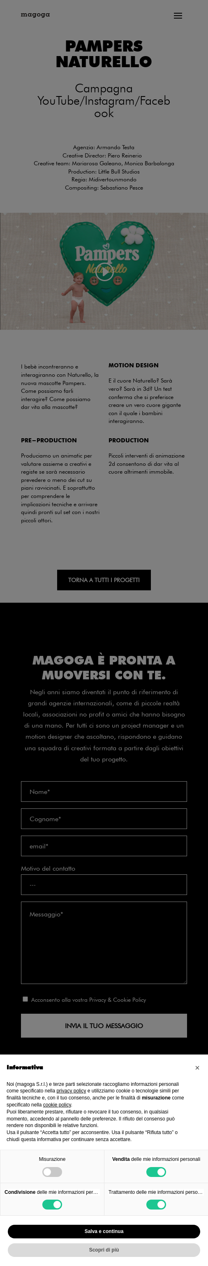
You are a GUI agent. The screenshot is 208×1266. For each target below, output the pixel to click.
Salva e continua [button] (104, 1231)
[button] (197, 1067)
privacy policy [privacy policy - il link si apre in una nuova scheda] (71, 1091)
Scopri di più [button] (104, 1250)
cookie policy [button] (57, 1105)
